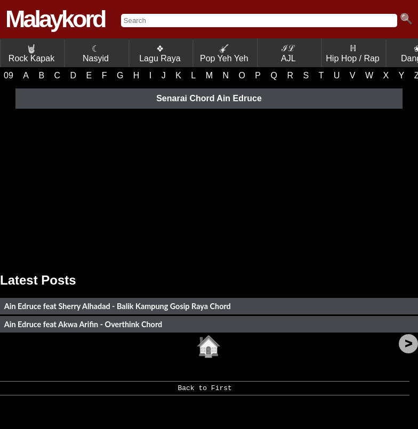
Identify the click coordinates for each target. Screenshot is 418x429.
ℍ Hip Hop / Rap (353, 53)
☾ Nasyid (96, 53)
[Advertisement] (209, 187)
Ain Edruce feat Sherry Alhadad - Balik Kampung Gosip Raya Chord (117, 306)
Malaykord (55, 19)
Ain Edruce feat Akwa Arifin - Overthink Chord (83, 324)
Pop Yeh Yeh (224, 53)
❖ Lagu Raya (159, 53)
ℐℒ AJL (288, 53)
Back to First (204, 391)
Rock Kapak (31, 53)
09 (8, 75)
